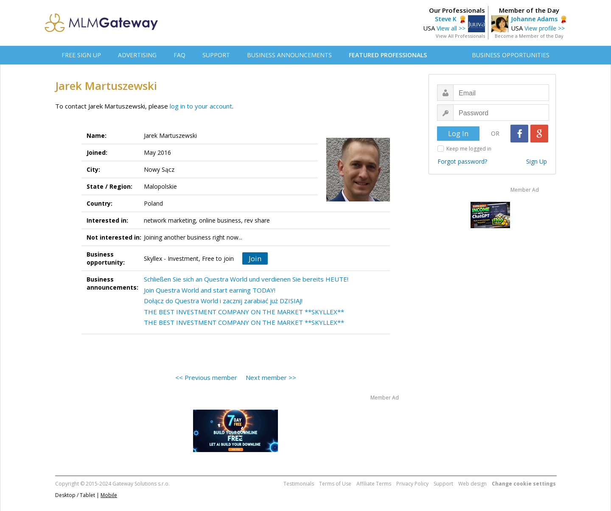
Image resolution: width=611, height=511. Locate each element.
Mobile (109, 495)
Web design (472, 483)
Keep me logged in (468, 148)
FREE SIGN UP (81, 55)
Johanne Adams (534, 19)
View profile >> (544, 28)
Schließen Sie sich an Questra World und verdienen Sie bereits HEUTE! (246, 279)
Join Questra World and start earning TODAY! (209, 290)
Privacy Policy (412, 483)
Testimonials (298, 483)
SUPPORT (216, 55)
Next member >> (271, 377)
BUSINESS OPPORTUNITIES (510, 55)
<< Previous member (206, 377)
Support (443, 483)
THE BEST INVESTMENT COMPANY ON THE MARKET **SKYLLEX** (244, 311)
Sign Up (536, 161)
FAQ (179, 55)
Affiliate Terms (373, 483)
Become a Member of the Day (529, 36)
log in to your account (201, 106)
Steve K (446, 19)
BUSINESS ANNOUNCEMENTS (289, 55)
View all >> (451, 28)
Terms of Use (335, 483)
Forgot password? (462, 161)
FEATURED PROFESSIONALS (388, 55)
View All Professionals (460, 36)
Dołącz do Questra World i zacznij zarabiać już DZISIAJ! (223, 300)
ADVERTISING (137, 55)
